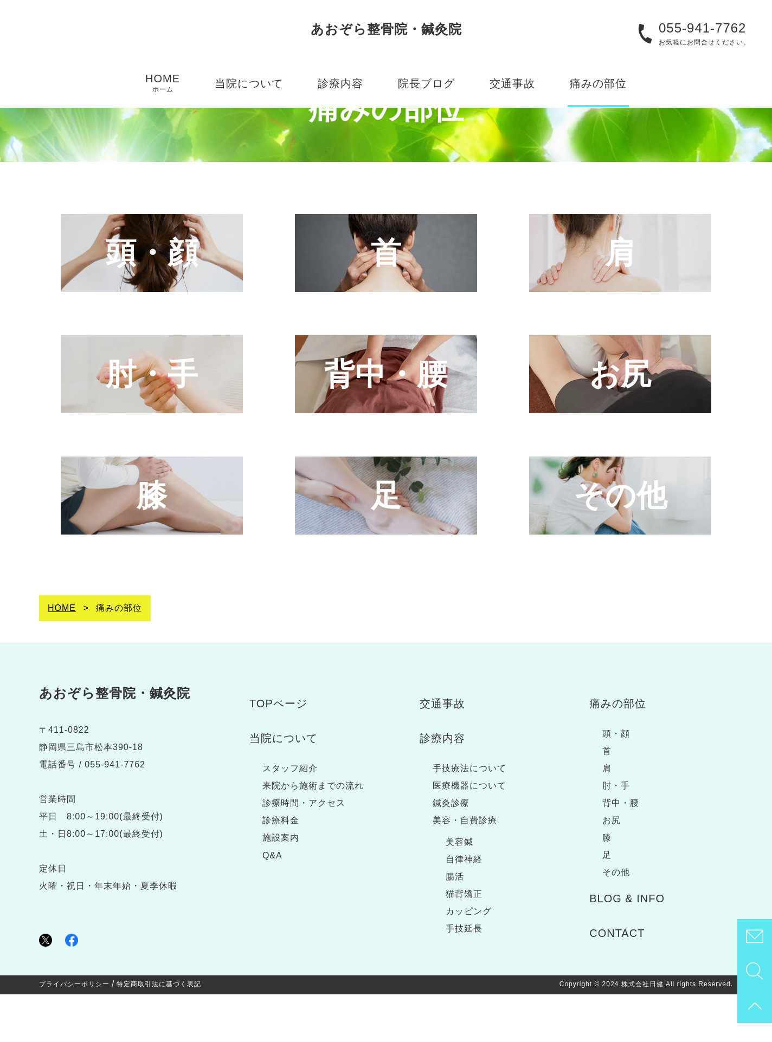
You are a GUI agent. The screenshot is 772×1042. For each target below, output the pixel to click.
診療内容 (340, 83)
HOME (162, 83)
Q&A (272, 903)
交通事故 (512, 83)
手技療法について (469, 815)
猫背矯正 (464, 941)
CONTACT (617, 981)
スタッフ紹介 (290, 815)
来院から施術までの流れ (313, 833)
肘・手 (616, 833)
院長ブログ (426, 83)
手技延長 (464, 976)
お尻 (611, 867)
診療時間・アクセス (303, 850)
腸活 (455, 924)
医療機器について (469, 833)
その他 (616, 919)
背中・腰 (620, 850)
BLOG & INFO (627, 946)
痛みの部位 (598, 83)
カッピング (469, 958)
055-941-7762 (702, 28)
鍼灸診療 (451, 850)
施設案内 (280, 885)
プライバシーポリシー (74, 1031)
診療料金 (280, 867)
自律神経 (464, 906)
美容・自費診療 (465, 867)
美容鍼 (459, 889)
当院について (249, 83)
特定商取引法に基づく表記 (159, 1031)
